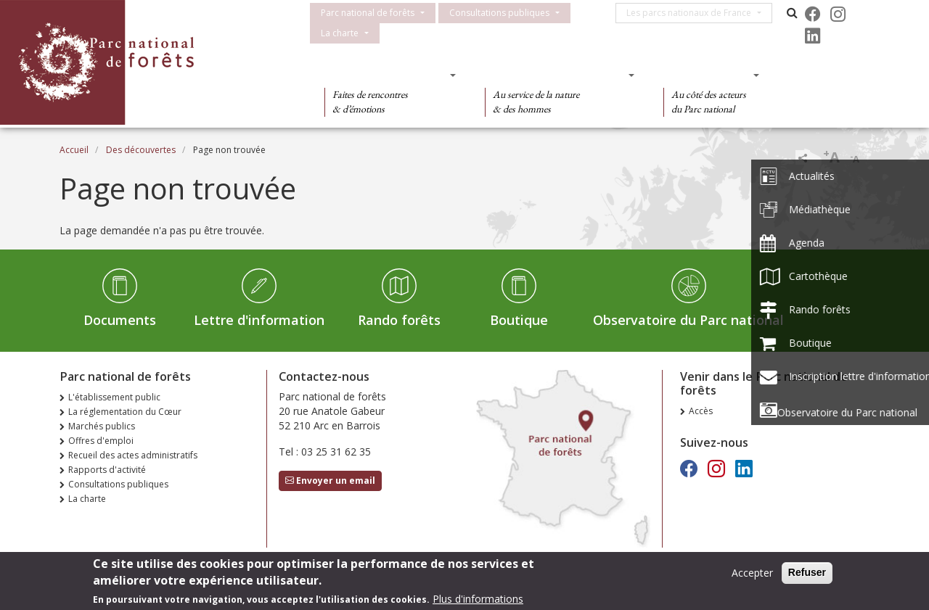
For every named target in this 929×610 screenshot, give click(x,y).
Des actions (706, 74)
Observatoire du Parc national (688, 320)
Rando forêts (399, 320)
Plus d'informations (478, 601)
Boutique (519, 320)
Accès (701, 411)
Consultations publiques (499, 13)
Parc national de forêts (367, 13)
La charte (340, 33)
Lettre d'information (259, 320)
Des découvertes (385, 74)
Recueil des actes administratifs (132, 455)
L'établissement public (114, 397)
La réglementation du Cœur (124, 411)
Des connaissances (555, 74)
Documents (119, 320)
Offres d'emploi (101, 440)
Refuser (807, 574)
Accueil (74, 150)
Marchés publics (101, 426)
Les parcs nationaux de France (693, 13)
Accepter (752, 575)
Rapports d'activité (107, 469)
